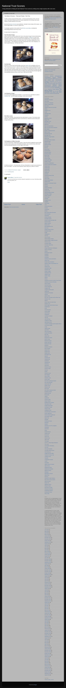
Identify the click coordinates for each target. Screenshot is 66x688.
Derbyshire (50, 78)
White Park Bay (48, 481)
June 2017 (47, 605)
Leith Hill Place (47, 319)
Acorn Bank (47, 101)
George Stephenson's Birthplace (51, 248)
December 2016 (48, 614)
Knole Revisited (48, 309)
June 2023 (47, 529)
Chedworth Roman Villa (49, 175)
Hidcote (46, 277)
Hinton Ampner (47, 283)
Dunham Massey (48, 217)
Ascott (46, 112)
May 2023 (46, 531)
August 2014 (47, 656)
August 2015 (47, 637)
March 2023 (47, 534)
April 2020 (47, 565)
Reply (8, 182)
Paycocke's (47, 365)
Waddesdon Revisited (49, 468)
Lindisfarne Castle (48, 320)
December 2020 (48, 559)
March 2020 (47, 566)
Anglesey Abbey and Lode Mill (50, 107)
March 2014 (47, 664)
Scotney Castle (47, 399)
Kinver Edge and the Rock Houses (51, 305)
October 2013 (47, 671)
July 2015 (46, 639)
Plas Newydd (47, 374)
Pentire (46, 371)
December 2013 (48, 668)
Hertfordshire (57, 81)
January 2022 (47, 554)
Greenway (47, 257)
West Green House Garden (50, 479)
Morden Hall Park (48, 342)
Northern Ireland (57, 85)
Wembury (46, 476)
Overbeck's (47, 360)
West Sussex (59, 92)
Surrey (57, 89)
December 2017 (48, 597)
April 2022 (47, 549)
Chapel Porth (47, 170)
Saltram (46, 396)
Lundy (46, 326)
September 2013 (48, 673)
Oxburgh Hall (47, 362)
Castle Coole (47, 166)
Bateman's (47, 124)
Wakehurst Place (48, 470)
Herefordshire (51, 81)
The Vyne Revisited (48, 448)
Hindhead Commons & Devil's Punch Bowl (53, 280)
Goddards (46, 254)
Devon (54, 78)
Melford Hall (47, 336)
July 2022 (46, 545)
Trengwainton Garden (49, 459)
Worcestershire (56, 93)
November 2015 (48, 633)
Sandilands (47, 397)
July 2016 (46, 620)
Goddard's (31, 37)
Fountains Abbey (48, 243)
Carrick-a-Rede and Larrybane (50, 164)
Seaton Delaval (48, 400)
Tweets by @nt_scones (49, 679)
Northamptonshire (48, 85)
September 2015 (48, 636)
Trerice (46, 461)
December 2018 (48, 585)
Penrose (46, 370)
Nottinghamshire (54, 86)
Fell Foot (46, 235)
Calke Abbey (47, 156)
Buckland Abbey (48, 153)
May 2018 (46, 593)
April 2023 (47, 532)
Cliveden (46, 186)
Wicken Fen (47, 482)
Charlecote (47, 172)
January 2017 (47, 613)
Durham (60, 78)
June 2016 (47, 622)
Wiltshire (51, 93)
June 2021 (47, 557)
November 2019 (48, 571)
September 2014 (48, 654)
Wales (60, 91)
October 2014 (47, 653)
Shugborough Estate (49, 405)
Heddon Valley (47, 275)
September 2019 (48, 574)
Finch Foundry (47, 237)
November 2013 (48, 670)
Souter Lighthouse (48, 413)
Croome (46, 207)
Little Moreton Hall (48, 322)
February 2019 (47, 582)
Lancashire (51, 82)
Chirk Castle (47, 178)
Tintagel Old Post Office (49, 453)
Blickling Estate (48, 141)
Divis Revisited (47, 214)
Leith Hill (46, 317)
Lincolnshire (59, 82)
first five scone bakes (26, 28)
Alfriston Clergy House (49, 104)
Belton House (47, 132)
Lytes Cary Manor (48, 331)
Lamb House (47, 312)
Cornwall (60, 77)
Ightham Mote (47, 295)
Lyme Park (47, 329)
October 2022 (47, 540)
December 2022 (48, 537)
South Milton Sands (48, 416)
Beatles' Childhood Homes (50, 130)
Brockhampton (47, 150)
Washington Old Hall (49, 473)
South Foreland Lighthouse (50, 414)
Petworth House (48, 373)
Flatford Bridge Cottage (49, 238)
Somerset (57, 87)
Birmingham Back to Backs (50, 139)
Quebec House (47, 385)
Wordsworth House (48, 492)
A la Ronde (47, 98)
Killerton (46, 300)
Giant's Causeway (48, 249)
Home (23, 204)
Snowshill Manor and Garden (50, 411)
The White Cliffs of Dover (49, 450)
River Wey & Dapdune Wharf (50, 390)
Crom (46, 204)
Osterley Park (47, 359)
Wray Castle (47, 493)
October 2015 (47, 634)
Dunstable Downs (48, 218)
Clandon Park (47, 181)
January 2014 (47, 667)
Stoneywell (47, 427)
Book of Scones (13, 24)
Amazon (46, 28)
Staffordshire (50, 89)
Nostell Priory (47, 351)
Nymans (46, 356)
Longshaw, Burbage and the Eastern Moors (53, 323)
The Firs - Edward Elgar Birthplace (51, 442)
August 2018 (47, 588)
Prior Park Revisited (48, 382)
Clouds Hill (47, 189)
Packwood (47, 363)
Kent (48, 82)
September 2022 (48, 542)
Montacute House (48, 340)
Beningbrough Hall (48, 133)
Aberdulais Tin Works (49, 99)
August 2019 (47, 576)
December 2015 (48, 631)
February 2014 (47, 665)
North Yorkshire (59, 83)
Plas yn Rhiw (47, 376)
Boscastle (46, 146)
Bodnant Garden (48, 144)
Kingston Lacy (47, 303)
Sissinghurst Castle (48, 407)
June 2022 (47, 546)
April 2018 (47, 594)
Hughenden (47, 291)
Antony (46, 108)
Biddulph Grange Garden (49, 136)
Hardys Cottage (48, 271)
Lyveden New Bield (48, 332)
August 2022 (47, 543)
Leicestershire (55, 82)
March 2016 (47, 627)
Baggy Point (47, 119)
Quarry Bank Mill (48, 383)
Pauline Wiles (10, 177)
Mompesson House (48, 337)
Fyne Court (47, 246)
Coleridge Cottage (48, 193)
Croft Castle (47, 203)
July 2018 (46, 590)
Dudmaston (47, 215)
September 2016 (48, 617)
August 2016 (47, 619)
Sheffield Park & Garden (49, 402)
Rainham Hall (47, 387)
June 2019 (47, 579)
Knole (46, 308)
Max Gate (46, 334)
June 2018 (47, 591)
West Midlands (53, 92)
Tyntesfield (47, 462)
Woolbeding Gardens (49, 490)
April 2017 (47, 608)
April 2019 (47, 580)
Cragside (46, 201)
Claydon (46, 184)
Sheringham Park (48, 404)
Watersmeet (47, 475)
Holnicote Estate (48, 285)
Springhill (46, 419)
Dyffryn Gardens (48, 223)
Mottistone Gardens (48, 346)
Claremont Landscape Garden (50, 183)
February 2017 (47, 611)
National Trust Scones (13, 6)
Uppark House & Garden (49, 464)
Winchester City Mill (48, 487)
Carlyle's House (48, 161)
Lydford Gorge (47, 328)
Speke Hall (28, 65)
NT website (55, 27)
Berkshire (51, 76)
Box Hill (46, 147)
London (46, 83)
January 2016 (47, 630)
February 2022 (47, 552)
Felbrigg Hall (47, 234)
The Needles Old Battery (49, 445)
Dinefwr (46, 210)
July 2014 (46, 658)
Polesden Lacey (48, 377)
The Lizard (47, 444)
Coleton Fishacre (48, 195)
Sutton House (47, 438)
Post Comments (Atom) (14, 207)
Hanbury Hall (47, 266)
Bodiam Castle (47, 142)
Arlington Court (47, 110)
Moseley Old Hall (48, 343)
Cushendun (47, 209)
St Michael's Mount (48, 421)
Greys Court (47, 260)
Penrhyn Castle (48, 368)
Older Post (39, 204)
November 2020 (48, 560)
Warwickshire (47, 92)
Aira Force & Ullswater (49, 102)
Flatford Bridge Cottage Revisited (51, 240)
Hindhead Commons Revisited (50, 281)
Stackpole (46, 422)
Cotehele (46, 198)
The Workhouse (48, 451)
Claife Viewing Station (49, 180)
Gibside (46, 251)
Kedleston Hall (47, 299)
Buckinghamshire (58, 76)
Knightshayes (47, 306)
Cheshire (54, 77)
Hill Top (46, 278)
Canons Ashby (47, 158)
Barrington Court (48, 121)
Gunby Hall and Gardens (49, 261)
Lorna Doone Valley (48, 325)
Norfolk (53, 83)
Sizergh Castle (47, 408)
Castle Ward (47, 169)
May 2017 (46, 607)
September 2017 (48, 600)
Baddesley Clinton (48, 118)
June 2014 (47, 659)
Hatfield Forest (47, 274)
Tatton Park (47, 439)
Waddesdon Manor (48, 467)
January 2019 (47, 583)
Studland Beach (48, 431)
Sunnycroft (47, 434)
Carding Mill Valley (48, 159)
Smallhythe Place (48, 410)
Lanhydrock (47, 314)
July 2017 (46, 603)
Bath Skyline (47, 129)
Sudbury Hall (47, 433)
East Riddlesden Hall (49, 226)
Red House (47, 388)
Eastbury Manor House (49, 229)
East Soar (46, 227)
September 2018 (48, 586)
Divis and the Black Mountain (50, 212)
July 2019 (46, 577)
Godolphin (47, 255)
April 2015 (47, 644)
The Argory (47, 441)
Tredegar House (48, 456)
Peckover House (48, 366)
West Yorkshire (47, 93)
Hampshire (47, 81)
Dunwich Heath (48, 221)
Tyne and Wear (55, 91)
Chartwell (46, 173)
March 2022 (47, 551)
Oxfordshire (60, 86)
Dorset (57, 78)
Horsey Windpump (48, 286)
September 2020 (48, 562)
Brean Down (47, 149)
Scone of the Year (48, 87)
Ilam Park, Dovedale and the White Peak (52, 297)
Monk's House (47, 339)
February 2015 (47, 647)
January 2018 (47, 596)
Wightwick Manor (48, 484)
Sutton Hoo (47, 436)
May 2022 (46, 548)
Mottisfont (46, 345)
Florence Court (47, 241)
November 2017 (48, 599)
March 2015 (47, 645)
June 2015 (47, 641)
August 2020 (47, 563)
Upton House (47, 465)
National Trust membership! (50, 69)
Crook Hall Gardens (48, 206)
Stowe (46, 430)
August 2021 (47, 556)
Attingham (47, 115)
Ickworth (46, 294)
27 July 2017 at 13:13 (17, 177)
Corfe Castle (47, 197)
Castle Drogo (47, 167)
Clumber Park (7, 96)
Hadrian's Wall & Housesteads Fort (51, 263)
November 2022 (48, 539)
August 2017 (47, 602)
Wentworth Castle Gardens (50, 478)
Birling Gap (47, 138)
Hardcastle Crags (48, 268)
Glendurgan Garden (48, 252)
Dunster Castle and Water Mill (50, 220)
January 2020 (47, 568)
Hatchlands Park (48, 272)
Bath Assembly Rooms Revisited (51, 127)
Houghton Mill (47, 288)
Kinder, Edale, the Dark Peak (50, 302)
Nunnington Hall (48, 354)
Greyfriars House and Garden (50, 258)
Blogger (35, 684)
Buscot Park (47, 155)
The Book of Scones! (49, 71)
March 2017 (47, 610)
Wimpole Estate (48, 485)
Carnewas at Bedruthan (49, 163)
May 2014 (46, 661)
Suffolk (54, 89)
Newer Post (7, 204)
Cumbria (46, 78)
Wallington (47, 472)
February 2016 (47, 628)
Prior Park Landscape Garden (50, 380)
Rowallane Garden (48, 391)
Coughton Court (48, 200)
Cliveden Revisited (48, 187)
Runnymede (47, 394)
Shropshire (53, 87)
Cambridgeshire (48, 77)
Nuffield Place (47, 353)
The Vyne (46, 447)
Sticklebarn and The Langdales (51, 425)
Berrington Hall (47, 135)
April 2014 (47, 662)
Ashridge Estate (48, 113)
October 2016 (47, 616)
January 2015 (47, 648)
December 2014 (48, 650)
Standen (46, 424)
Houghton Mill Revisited (49, 289)
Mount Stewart (47, 348)
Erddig (46, 232)
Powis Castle (47, 379)
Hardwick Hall (47, 269)
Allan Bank (47, 105)
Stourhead (47, 428)
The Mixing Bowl (10, 171)
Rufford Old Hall (48, 393)
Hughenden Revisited (49, 292)
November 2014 (48, 651)
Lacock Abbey (47, 311)
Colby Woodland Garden (49, 192)
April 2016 (47, 625)
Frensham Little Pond (49, 244)
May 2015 (46, 642)
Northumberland (48, 86)
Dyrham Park (47, 224)
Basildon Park (47, 122)
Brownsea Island (48, 152)
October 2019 (47, 573)
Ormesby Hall (47, 357)
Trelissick (46, 458)
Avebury (46, 116)
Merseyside (50, 83)
